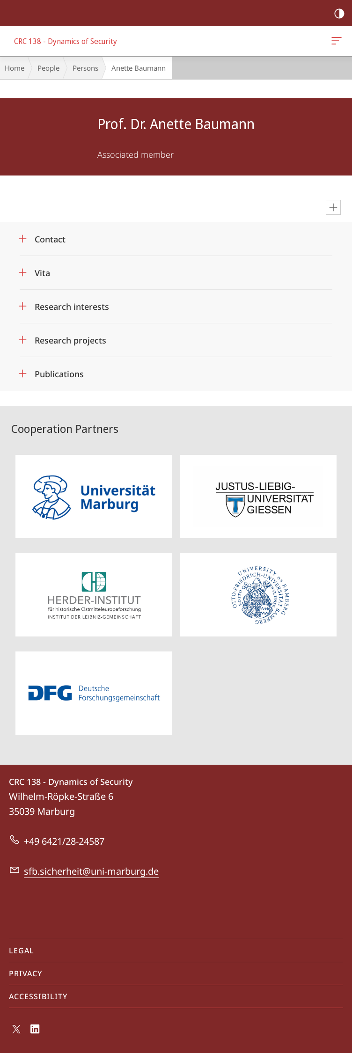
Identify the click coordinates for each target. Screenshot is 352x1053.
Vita (42, 273)
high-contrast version (336, 14)
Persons (85, 68)
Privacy (25, 973)
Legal (21, 950)
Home (14, 68)
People (48, 68)
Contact (50, 239)
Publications (59, 374)
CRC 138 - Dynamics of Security (335, 42)
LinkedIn (35, 1031)
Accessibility (38, 996)
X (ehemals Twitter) (15, 1031)
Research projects (70, 340)
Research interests (72, 306)
